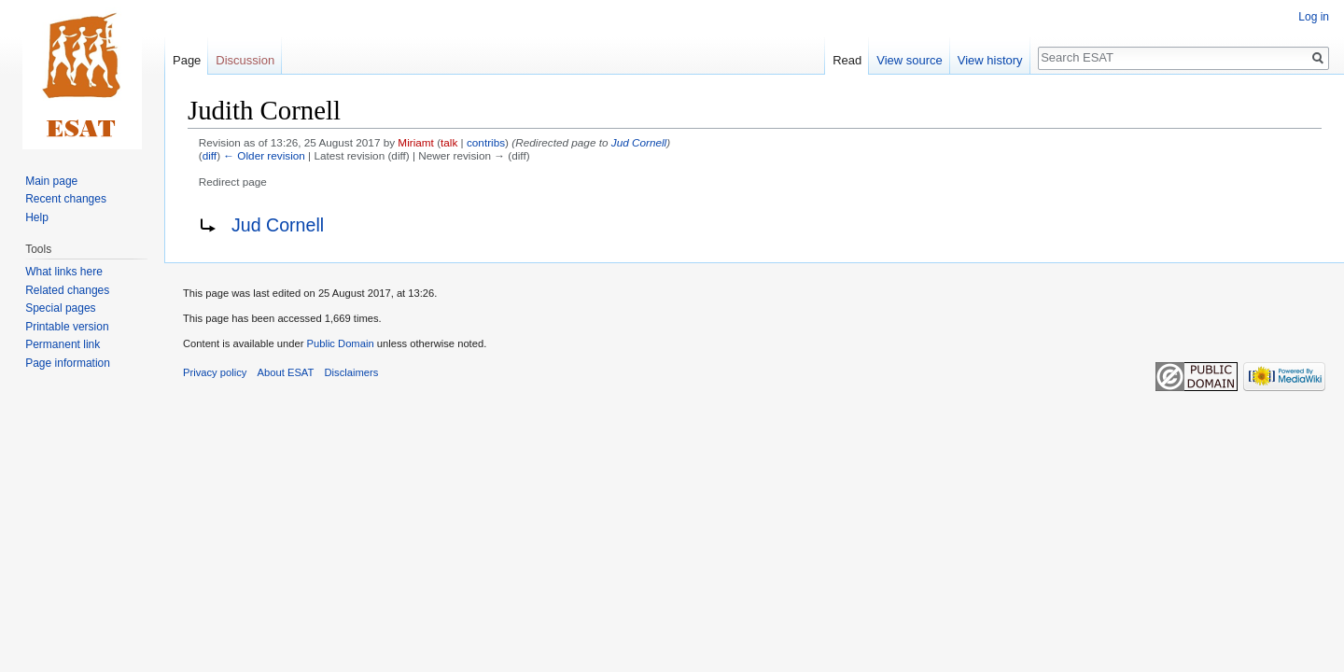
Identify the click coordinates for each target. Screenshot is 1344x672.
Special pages (60, 308)
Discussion (245, 60)
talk (449, 142)
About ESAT (286, 372)
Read (847, 60)
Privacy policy (214, 372)
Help (37, 217)
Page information (67, 363)
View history (990, 60)
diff (210, 155)
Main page (51, 181)
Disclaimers (352, 372)
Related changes (67, 290)
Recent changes (65, 198)
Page (187, 60)
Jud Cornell (638, 142)
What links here (64, 271)
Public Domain (339, 343)
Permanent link (62, 344)
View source (909, 60)
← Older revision (264, 155)
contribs (486, 142)
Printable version (66, 326)
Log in (1313, 16)
